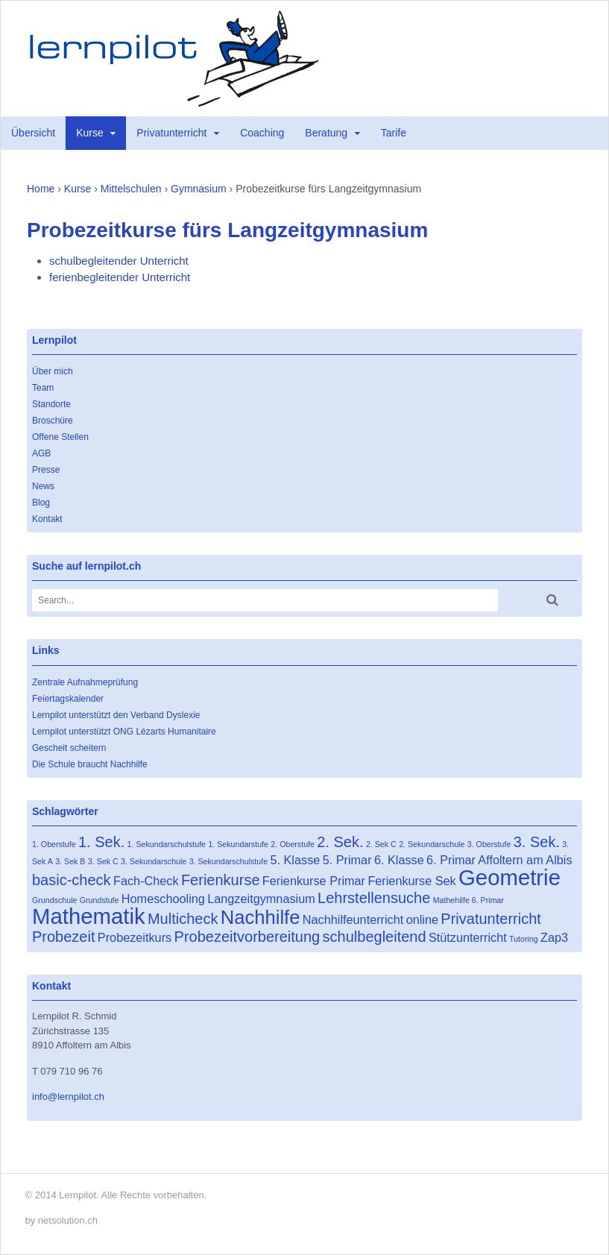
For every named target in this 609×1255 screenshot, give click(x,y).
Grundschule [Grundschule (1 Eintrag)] (54, 900)
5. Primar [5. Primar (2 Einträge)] (347, 859)
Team (43, 388)
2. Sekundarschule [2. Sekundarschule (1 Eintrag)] (431, 844)
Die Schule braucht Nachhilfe (90, 764)
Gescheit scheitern (69, 748)
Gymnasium (199, 189)
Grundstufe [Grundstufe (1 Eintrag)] (99, 900)
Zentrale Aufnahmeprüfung (85, 682)
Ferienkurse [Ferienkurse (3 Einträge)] (220, 880)
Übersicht (33, 133)
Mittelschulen (131, 189)
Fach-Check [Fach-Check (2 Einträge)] (146, 880)
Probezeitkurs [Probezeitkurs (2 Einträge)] (134, 937)
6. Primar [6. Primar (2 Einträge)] (451, 859)
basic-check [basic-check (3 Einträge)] (71, 880)
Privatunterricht (171, 133)
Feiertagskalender (68, 698)
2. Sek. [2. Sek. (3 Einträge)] (340, 842)
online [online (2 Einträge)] (422, 919)
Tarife (393, 133)
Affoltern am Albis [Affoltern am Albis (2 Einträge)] (525, 859)
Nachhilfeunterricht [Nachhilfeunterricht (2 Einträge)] (353, 919)
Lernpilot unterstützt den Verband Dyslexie (116, 715)
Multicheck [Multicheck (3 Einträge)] (183, 918)
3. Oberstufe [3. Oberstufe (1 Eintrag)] (489, 844)
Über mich (52, 371)
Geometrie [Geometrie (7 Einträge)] (509, 877)
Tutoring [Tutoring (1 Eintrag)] (523, 938)
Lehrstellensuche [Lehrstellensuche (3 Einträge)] (374, 898)
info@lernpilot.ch (68, 1096)
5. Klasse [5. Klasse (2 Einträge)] (295, 859)
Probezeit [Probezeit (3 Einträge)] (63, 936)
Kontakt (47, 519)
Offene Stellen (60, 437)
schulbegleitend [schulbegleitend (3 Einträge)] (374, 936)
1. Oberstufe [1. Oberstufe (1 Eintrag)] (54, 844)
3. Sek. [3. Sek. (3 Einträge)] (537, 842)
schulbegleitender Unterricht (119, 260)
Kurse (90, 133)
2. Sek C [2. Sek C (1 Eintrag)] (381, 844)
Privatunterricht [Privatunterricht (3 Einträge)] (491, 918)
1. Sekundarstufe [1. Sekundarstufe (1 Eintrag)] (238, 844)
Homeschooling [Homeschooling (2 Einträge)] (163, 898)
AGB (41, 453)
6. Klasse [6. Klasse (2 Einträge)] (399, 859)
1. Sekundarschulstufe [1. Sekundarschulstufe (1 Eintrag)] (166, 844)
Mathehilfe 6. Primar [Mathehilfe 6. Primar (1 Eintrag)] (468, 900)
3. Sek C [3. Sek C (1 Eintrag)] (103, 861)
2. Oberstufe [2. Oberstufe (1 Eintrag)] (293, 844)
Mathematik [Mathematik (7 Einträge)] (88, 916)
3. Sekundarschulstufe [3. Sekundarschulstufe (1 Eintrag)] (228, 861)
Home (40, 189)
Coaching (262, 133)
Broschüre (52, 420)
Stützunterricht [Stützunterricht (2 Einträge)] (468, 937)
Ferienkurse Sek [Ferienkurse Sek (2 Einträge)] (411, 880)
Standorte (51, 404)
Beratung (326, 133)
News (43, 486)
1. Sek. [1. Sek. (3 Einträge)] (101, 842)
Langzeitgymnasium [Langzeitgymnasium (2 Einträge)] (261, 898)
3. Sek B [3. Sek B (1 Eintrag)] (70, 861)
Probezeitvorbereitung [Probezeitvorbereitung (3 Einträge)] (247, 936)
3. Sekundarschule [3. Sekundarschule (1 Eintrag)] (153, 861)
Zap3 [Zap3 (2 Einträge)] (554, 937)
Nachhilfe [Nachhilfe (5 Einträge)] (260, 917)
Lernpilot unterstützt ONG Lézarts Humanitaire (124, 731)
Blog (41, 502)
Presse (46, 470)
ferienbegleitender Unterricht (119, 277)
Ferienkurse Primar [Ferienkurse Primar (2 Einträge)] (313, 880)
